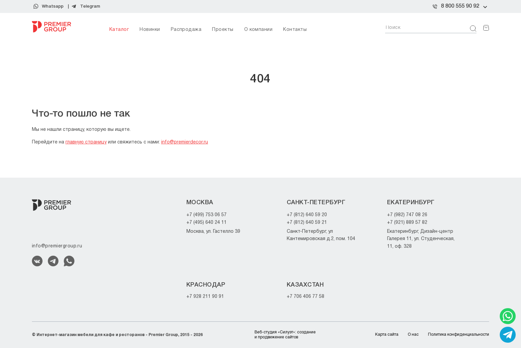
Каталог (119, 30)
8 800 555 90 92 (460, 6)
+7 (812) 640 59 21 (307, 222)
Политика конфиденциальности (458, 334)
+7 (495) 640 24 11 (206, 222)
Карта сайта (386, 334)
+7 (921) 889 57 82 (407, 222)
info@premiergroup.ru (57, 246)
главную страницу (86, 142)
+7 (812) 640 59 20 (307, 215)
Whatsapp (52, 6)
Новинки (150, 30)
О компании (258, 30)
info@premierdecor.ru (184, 142)
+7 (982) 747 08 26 (407, 215)
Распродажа (186, 30)
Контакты (295, 30)
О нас (413, 334)
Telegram (90, 6)
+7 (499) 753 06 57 (206, 215)
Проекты (222, 30)
